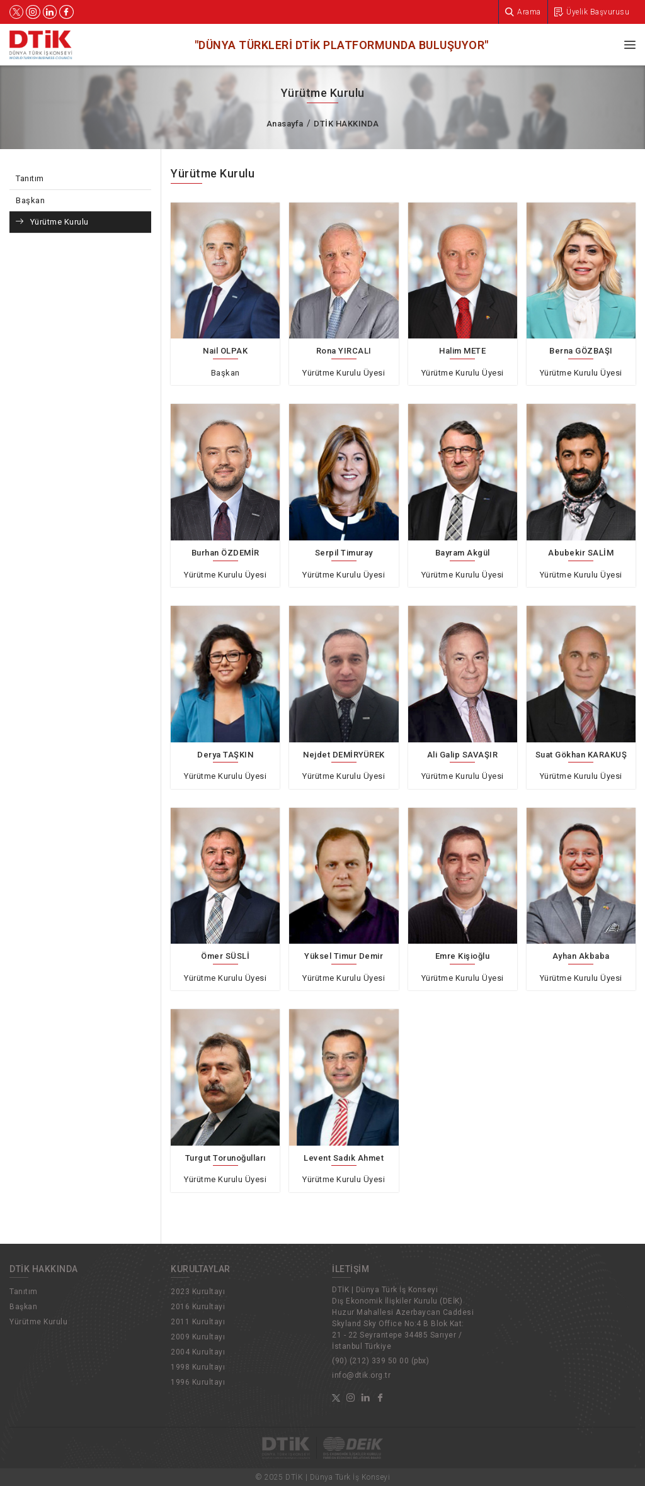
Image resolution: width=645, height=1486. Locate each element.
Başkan (30, 200)
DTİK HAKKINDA (346, 123)
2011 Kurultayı (198, 1321)
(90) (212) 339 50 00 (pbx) (380, 1360)
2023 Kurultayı (198, 1291)
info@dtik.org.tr (361, 1375)
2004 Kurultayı (198, 1352)
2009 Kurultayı (198, 1336)
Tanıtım (30, 178)
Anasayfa (285, 123)
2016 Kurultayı (198, 1306)
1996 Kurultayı (198, 1382)
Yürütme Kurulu (59, 221)
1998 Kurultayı (198, 1367)
